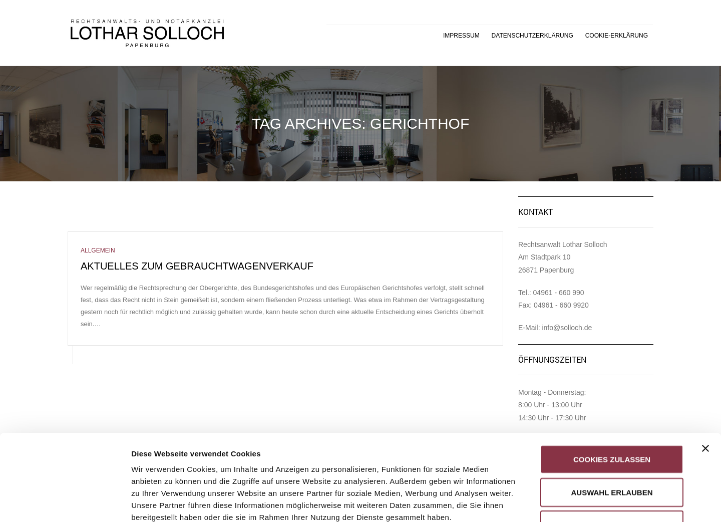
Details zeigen (532, 502)
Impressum (461, 35)
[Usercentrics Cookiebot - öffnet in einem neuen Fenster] (65, 502)
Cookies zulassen (611, 378)
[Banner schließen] (705, 367)
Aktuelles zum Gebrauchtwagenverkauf (197, 266)
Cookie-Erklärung (616, 35)
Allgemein (98, 250)
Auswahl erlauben (611, 411)
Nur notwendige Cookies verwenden (611, 450)
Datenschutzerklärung (532, 35)
